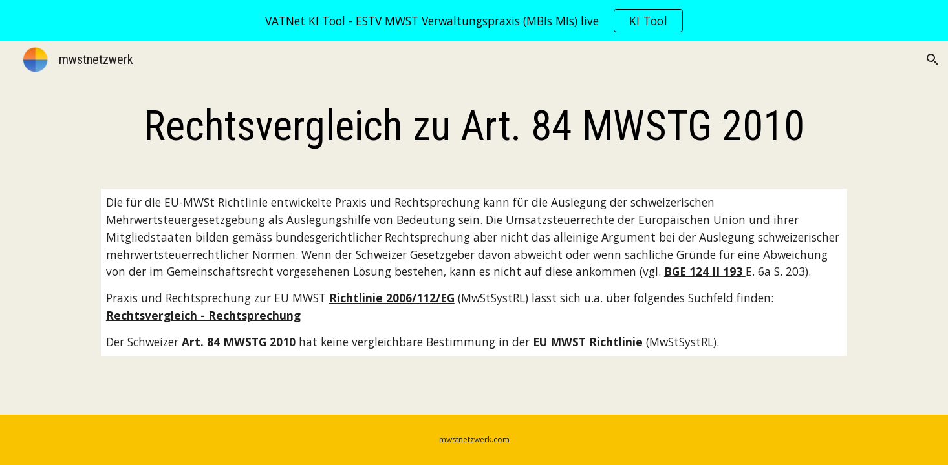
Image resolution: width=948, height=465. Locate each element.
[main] (474, 127)
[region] (474, 20)
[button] (932, 59)
